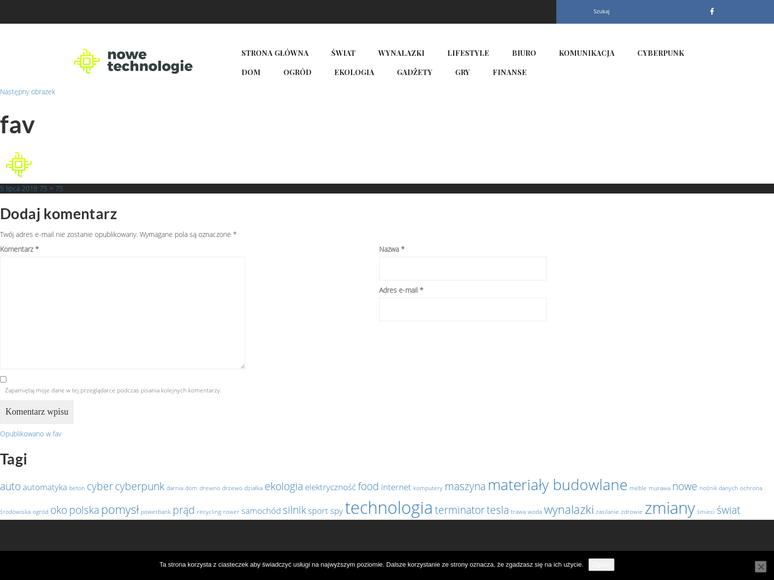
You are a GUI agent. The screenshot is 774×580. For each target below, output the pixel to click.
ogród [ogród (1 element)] (40, 511)
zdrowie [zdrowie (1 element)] (632, 511)
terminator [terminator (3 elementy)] (460, 510)
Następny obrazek (27, 91)
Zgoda (601, 564)
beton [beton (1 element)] (77, 488)
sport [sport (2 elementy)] (318, 510)
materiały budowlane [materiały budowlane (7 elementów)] (557, 484)
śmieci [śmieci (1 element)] (706, 511)
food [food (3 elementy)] (368, 486)
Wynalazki (401, 53)
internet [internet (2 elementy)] (396, 487)
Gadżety (414, 72)
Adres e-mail (401, 290)
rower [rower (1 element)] (231, 511)
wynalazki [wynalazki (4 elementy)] (569, 509)
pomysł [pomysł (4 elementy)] (120, 509)
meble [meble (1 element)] (638, 488)
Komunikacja (587, 53)
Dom (251, 72)
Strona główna (275, 53)
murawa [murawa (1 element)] (659, 488)
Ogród (297, 72)
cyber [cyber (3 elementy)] (100, 486)
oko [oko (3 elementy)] (58, 510)
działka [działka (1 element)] (253, 488)
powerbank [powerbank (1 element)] (156, 511)
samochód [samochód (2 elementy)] (261, 510)
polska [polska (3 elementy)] (84, 510)
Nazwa (392, 249)
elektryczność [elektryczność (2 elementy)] (330, 487)
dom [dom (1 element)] (191, 488)
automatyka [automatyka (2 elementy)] (45, 487)
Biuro (524, 53)
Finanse (510, 72)
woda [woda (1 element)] (535, 511)
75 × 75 (51, 188)
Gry (462, 72)
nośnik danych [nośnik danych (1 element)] (718, 488)
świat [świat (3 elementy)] (728, 510)
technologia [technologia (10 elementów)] (389, 507)
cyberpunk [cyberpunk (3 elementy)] (139, 486)
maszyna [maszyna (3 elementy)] (465, 486)
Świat (343, 53)
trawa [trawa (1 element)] (518, 511)
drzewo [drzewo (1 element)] (232, 488)
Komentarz (19, 249)
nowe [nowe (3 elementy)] (684, 486)
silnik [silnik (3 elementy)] (294, 510)
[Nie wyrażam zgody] (761, 567)
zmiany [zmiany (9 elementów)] (670, 508)
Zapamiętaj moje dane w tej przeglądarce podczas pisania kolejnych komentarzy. (113, 390)
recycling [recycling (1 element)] (209, 511)
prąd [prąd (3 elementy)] (184, 510)
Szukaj (602, 11)
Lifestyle (468, 53)
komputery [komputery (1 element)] (428, 488)
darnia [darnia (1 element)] (174, 488)
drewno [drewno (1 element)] (209, 488)
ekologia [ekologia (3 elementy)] (284, 486)
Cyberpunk (660, 53)
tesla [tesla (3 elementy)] (498, 510)
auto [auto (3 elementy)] (10, 486)
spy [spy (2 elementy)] (336, 510)
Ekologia (354, 72)
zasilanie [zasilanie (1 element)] (607, 511)
